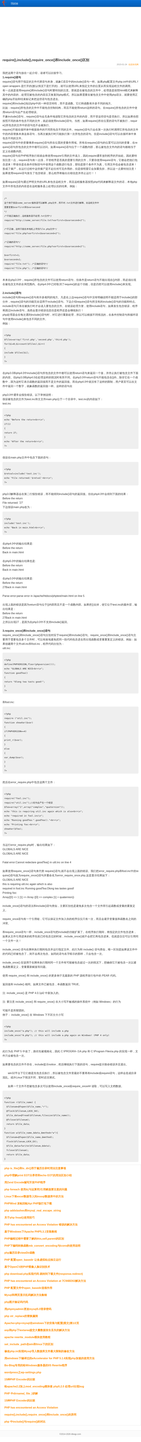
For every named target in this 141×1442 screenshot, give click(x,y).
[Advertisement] (70, 30)
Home (14, 3)
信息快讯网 (133, 64)
